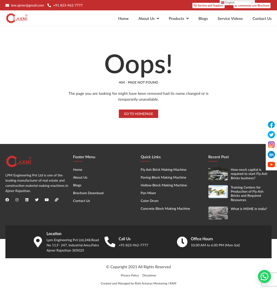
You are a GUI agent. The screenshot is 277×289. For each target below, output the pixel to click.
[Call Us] (110, 241)
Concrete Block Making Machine (165, 208)
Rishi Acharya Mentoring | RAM (155, 283)
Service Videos (230, 18)
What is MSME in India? (249, 208)
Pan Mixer (148, 193)
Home (123, 18)
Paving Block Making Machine (163, 177)
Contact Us (262, 18)
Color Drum (149, 201)
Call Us (124, 238)
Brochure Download (88, 193)
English (228, 2)
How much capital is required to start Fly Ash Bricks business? (249, 173)
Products (179, 18)
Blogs (203, 18)
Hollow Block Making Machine (164, 185)
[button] (264, 276)
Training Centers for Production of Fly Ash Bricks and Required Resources (247, 193)
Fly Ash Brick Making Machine (164, 169)
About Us (148, 18)
